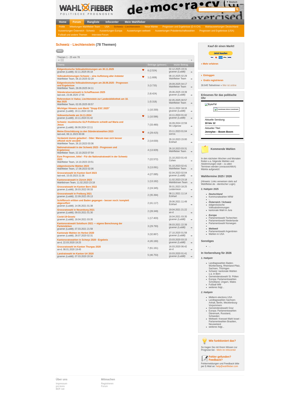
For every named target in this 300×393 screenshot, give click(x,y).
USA (107, 26)
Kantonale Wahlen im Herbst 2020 (75, 233)
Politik (62, 26)
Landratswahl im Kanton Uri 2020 (75, 253)
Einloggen (208, 75)
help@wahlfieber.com (227, 366)
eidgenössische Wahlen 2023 (73, 166)
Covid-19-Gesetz (66, 216)
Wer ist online (229, 85)
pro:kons (60, 386)
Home (62, 21)
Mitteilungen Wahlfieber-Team (85, 26)
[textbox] (217, 9)
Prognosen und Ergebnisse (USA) (216, 30)
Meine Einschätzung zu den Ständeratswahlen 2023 (85, 131)
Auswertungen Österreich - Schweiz (76, 30)
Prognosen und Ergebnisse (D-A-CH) (181, 26)
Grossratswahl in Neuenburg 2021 (76, 210)
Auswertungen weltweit (138, 30)
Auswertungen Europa (110, 30)
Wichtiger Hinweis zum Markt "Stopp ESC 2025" (83, 108)
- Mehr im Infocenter (225, 350)
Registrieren (107, 383)
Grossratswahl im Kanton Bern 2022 (77, 186)
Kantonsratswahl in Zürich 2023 (74, 180)
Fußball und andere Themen (72, 34)
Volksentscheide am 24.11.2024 (74, 115)
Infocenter (112, 21)
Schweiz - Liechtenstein (127, 26)
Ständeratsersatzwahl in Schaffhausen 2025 (81, 92)
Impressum (61, 383)
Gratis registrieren (213, 80)
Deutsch (233, 2)
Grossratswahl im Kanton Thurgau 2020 (79, 246)
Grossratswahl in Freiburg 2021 (74, 193)
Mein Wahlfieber (135, 21)
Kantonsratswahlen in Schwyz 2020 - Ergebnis (82, 239)
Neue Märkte (151, 26)
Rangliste (93, 21)
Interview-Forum (100, 34)
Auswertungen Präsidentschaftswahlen (175, 30)
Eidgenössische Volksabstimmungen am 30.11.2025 (85, 69)
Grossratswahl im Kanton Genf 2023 (77, 173)
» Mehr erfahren (209, 63)
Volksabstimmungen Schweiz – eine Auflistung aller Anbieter (90, 76)
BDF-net (60, 389)
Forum (77, 21)
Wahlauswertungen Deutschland (221, 26)
